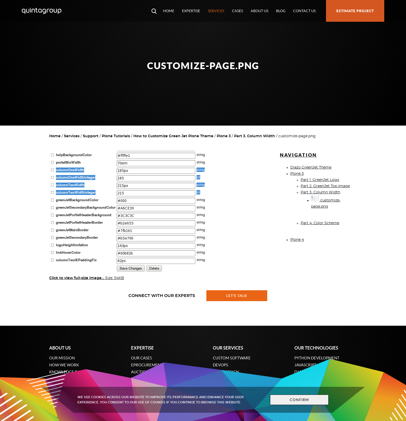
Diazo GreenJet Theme (310, 167)
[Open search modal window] (154, 11)
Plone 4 (297, 240)
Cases (237, 11)
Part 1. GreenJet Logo (320, 180)
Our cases (141, 358)
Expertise (191, 11)
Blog (280, 11)
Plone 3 (224, 136)
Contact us (304, 11)
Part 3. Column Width (254, 136)
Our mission (62, 358)
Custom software (232, 358)
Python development (316, 358)
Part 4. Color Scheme (320, 223)
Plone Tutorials (116, 136)
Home (168, 11)
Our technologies (316, 348)
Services (216, 11)
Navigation (298, 155)
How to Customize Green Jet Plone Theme (173, 136)
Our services (228, 348)
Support (90, 136)
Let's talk (237, 296)
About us (259, 11)
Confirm (299, 400)
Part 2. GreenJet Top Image (325, 186)
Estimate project (355, 11)
